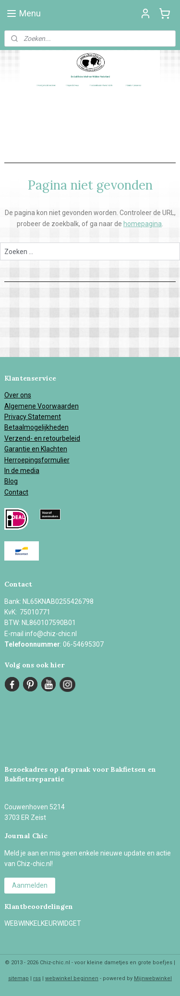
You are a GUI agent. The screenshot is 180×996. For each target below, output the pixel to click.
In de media (21, 470)
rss (37, 978)
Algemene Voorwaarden (41, 406)
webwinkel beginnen (71, 978)
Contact (16, 492)
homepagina (142, 224)
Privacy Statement (32, 417)
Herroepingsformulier (37, 460)
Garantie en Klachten (35, 449)
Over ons (17, 395)
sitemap (18, 978)
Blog (11, 481)
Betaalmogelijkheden (36, 427)
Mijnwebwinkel (153, 978)
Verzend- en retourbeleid (42, 438)
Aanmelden (30, 885)
